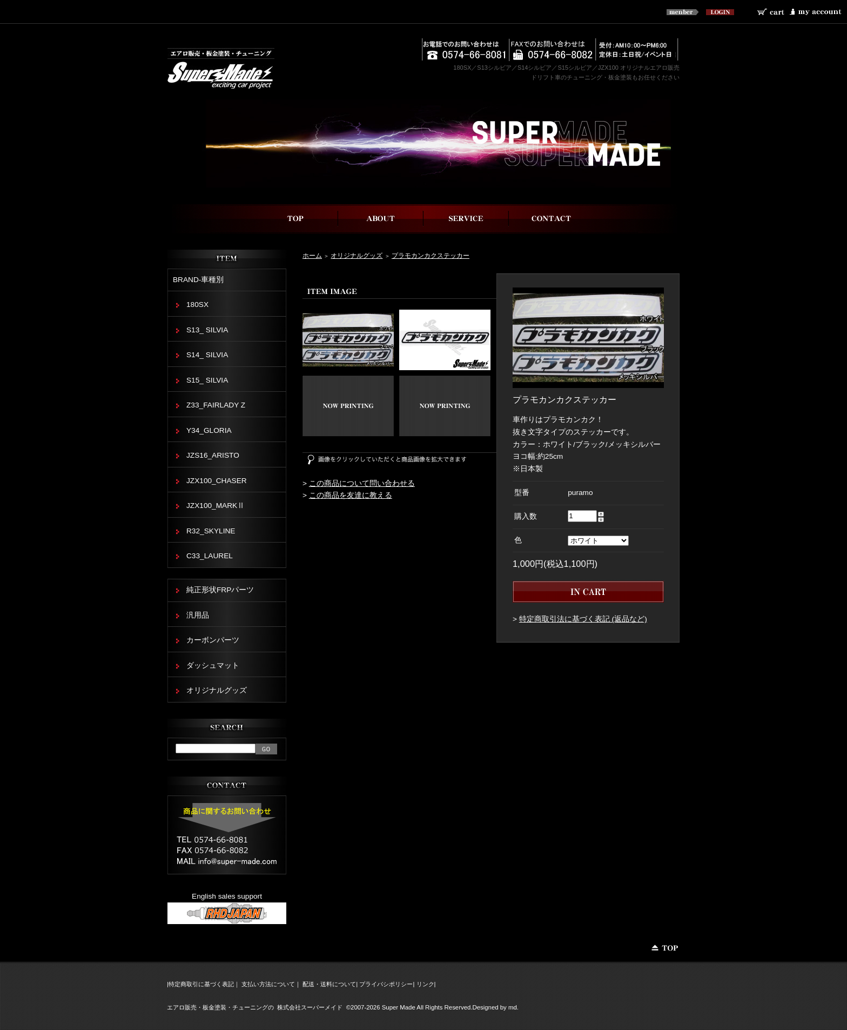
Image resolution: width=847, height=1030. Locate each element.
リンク (425, 984)
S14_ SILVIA (207, 355)
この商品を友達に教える (350, 495)
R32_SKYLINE (210, 531)
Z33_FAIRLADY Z (215, 405)
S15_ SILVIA (207, 380)
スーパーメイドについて (381, 218)
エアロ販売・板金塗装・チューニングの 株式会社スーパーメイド (254, 1007)
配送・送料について (329, 984)
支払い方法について (268, 984)
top (295, 218)
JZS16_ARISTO (212, 455)
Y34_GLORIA (209, 430)
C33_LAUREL (209, 556)
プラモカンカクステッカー (430, 255)
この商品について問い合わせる (362, 483)
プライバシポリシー (386, 984)
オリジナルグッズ (356, 255)
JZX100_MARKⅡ (215, 505)
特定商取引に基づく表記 (201, 984)
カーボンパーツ (212, 640)
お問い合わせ (551, 218)
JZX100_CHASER (216, 481)
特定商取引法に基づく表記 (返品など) (583, 619)
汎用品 (197, 615)
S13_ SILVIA (207, 330)
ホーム (312, 255)
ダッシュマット (212, 665)
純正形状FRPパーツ (220, 590)
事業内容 (466, 218)
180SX (197, 304)
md (512, 1007)
